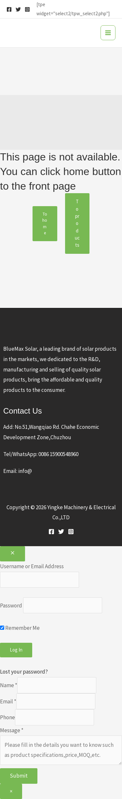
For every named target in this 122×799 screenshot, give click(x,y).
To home (44, 223)
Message (11, 730)
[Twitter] (18, 9)
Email (8, 701)
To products (77, 223)
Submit (19, 775)
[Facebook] (9, 9)
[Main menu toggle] (108, 32)
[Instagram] (27, 9)
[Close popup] (12, 554)
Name (8, 685)
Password (11, 605)
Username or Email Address (32, 566)
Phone (7, 717)
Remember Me (20, 627)
